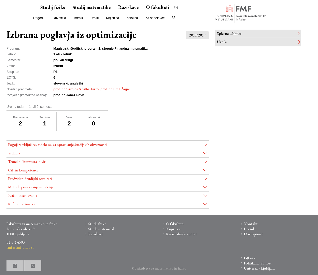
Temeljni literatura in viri (27, 161)
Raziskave (128, 7)
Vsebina (14, 153)
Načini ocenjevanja (22, 195)
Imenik (78, 18)
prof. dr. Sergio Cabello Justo (76, 89)
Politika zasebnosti (258, 263)
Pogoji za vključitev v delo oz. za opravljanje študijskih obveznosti (57, 144)
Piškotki (250, 258)
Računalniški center (181, 233)
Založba (132, 18)
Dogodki (39, 18)
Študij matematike (92, 7)
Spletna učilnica (229, 33)
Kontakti (251, 223)
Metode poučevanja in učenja (30, 186)
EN (175, 8)
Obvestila (59, 18)
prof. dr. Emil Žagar (115, 89)
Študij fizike (52, 7)
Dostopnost (253, 233)
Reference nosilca (21, 204)
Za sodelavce (155, 18)
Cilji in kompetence (23, 170)
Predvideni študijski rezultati (30, 178)
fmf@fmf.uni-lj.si (19, 247)
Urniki (94, 18)
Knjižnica (112, 18)
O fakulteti (157, 7)
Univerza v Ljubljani (259, 268)
